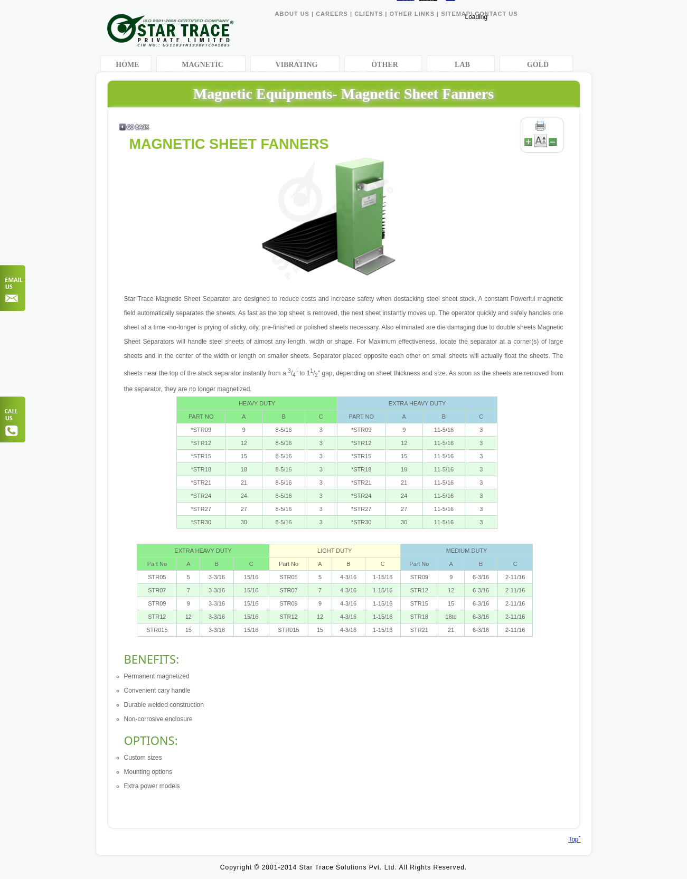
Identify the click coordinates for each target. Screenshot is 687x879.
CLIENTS (368, 14)
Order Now (13, 288)
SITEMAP (455, 14)
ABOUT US (292, 14)
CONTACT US (496, 14)
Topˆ (574, 839)
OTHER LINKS (413, 14)
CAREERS (332, 14)
